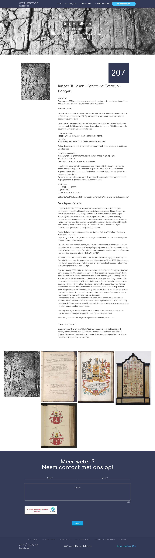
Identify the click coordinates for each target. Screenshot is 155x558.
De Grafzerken (49, 540)
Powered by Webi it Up (126, 546)
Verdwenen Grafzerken (105, 540)
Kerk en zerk (85, 4)
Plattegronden (102, 4)
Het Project (70, 4)
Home (59, 4)
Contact (123, 540)
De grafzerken (123, 4)
